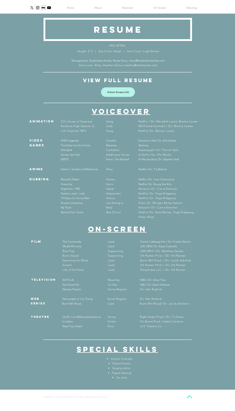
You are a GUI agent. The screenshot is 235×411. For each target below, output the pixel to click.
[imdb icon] (43, 8)
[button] (191, 7)
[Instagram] (37, 8)
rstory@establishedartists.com (147, 60)
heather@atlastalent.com (141, 65)
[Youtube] (49, 8)
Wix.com (104, 397)
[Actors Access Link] (118, 92)
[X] (32, 8)
